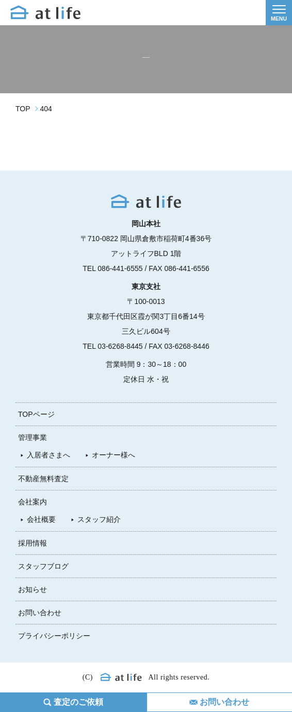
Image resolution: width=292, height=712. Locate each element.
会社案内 (32, 502)
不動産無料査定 (43, 478)
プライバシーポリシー (54, 636)
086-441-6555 (120, 268)
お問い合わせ (39, 612)
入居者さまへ (48, 455)
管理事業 (32, 437)
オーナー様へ (113, 455)
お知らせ (32, 589)
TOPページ (36, 414)
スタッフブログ (43, 566)
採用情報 (32, 543)
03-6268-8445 (120, 346)
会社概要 (41, 519)
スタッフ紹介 (99, 519)
